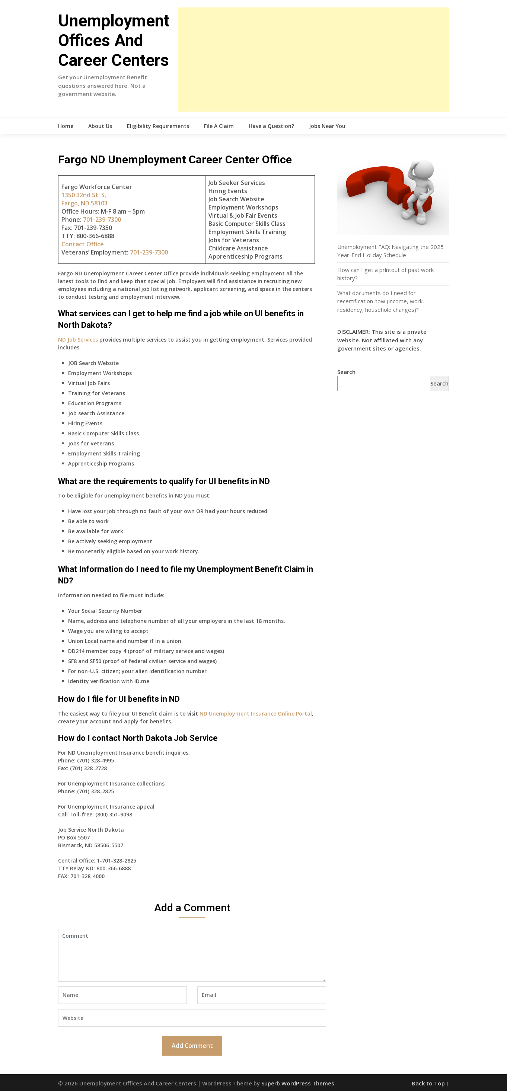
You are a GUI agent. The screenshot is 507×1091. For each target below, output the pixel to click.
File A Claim (219, 125)
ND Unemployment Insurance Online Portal (256, 713)
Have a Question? (271, 125)
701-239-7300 (102, 219)
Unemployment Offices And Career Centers (113, 40)
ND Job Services (78, 339)
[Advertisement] (313, 59)
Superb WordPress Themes (297, 1083)
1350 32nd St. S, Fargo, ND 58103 (84, 199)
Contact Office (82, 244)
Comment (192, 955)
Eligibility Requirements (158, 125)
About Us (100, 125)
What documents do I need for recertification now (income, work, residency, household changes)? (380, 301)
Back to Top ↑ (430, 1083)
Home (65, 125)
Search (346, 371)
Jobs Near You (327, 125)
